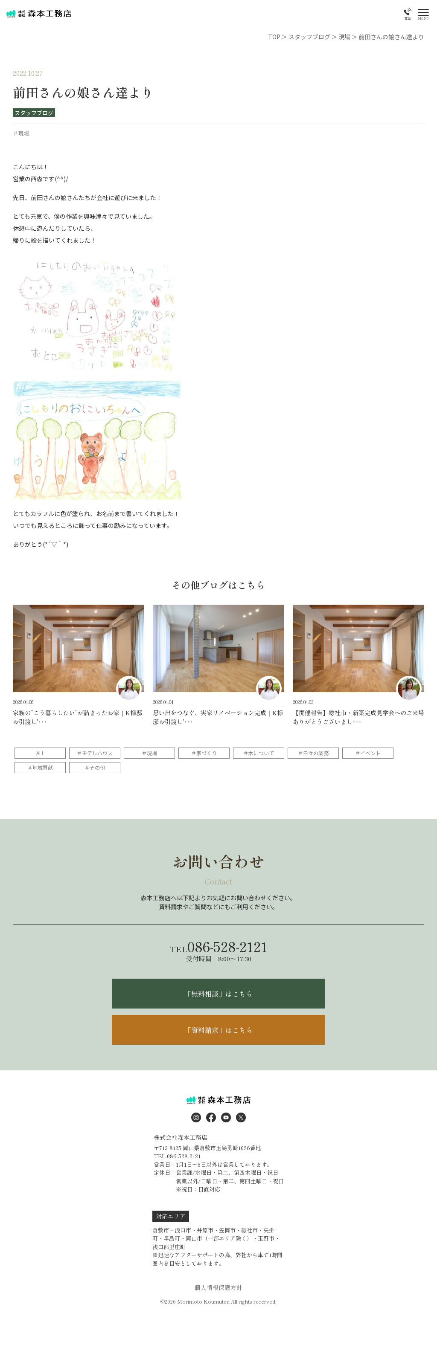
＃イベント (368, 752)
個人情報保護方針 (218, 1287)
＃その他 (94, 767)
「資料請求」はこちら (218, 1030)
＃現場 (149, 752)
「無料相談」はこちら (218, 993)
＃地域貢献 (40, 767)
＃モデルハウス (95, 752)
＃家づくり (204, 752)
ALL (40, 752)
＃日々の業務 (313, 752)
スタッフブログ (34, 113)
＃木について (258, 752)
